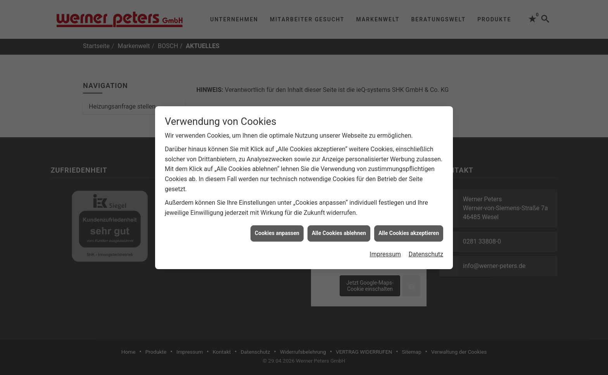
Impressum (385, 252)
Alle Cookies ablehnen (339, 231)
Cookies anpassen (277, 231)
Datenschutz (426, 252)
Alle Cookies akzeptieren (408, 231)
